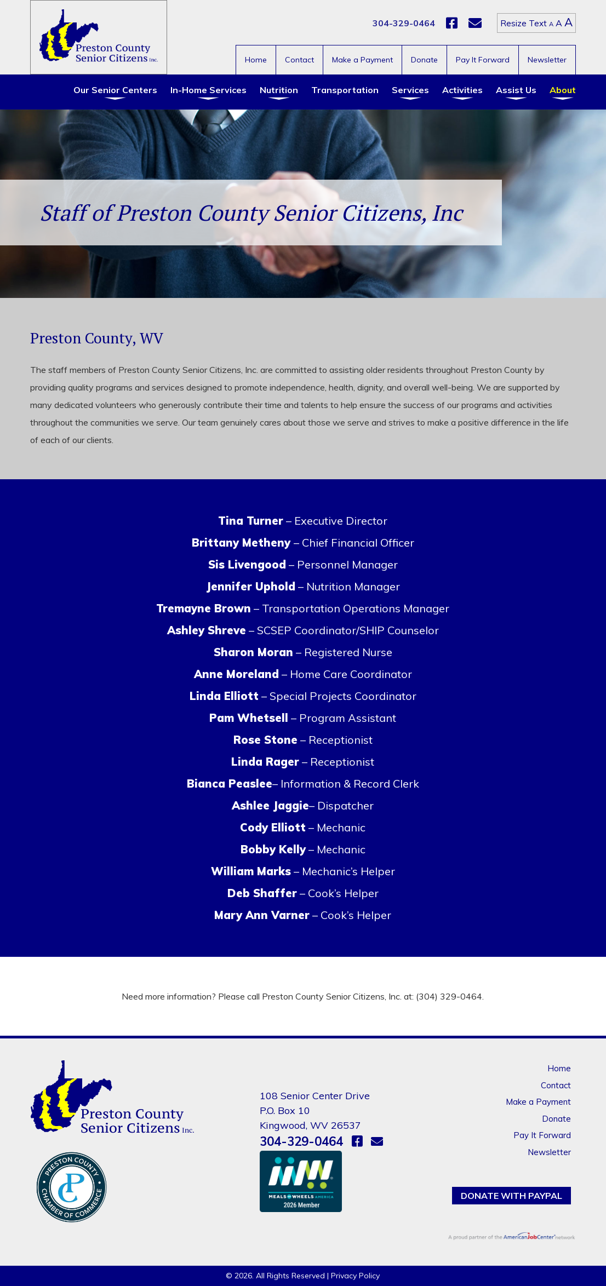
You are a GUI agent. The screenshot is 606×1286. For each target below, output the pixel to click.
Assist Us (516, 89)
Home (256, 60)
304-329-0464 (404, 23)
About (563, 89)
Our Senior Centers (115, 89)
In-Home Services (208, 89)
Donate (424, 60)
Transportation (345, 89)
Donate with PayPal (511, 1195)
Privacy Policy (355, 1276)
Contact (299, 60)
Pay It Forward (483, 60)
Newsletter (547, 60)
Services (410, 89)
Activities (462, 89)
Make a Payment (362, 60)
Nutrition (279, 89)
